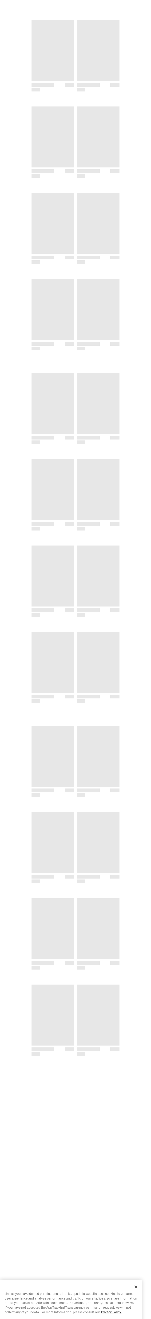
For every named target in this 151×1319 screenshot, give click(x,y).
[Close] (136, 1300)
